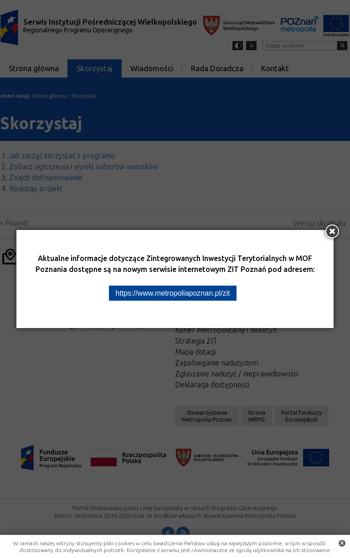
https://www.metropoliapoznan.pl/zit (173, 293)
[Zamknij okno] (332, 231)
